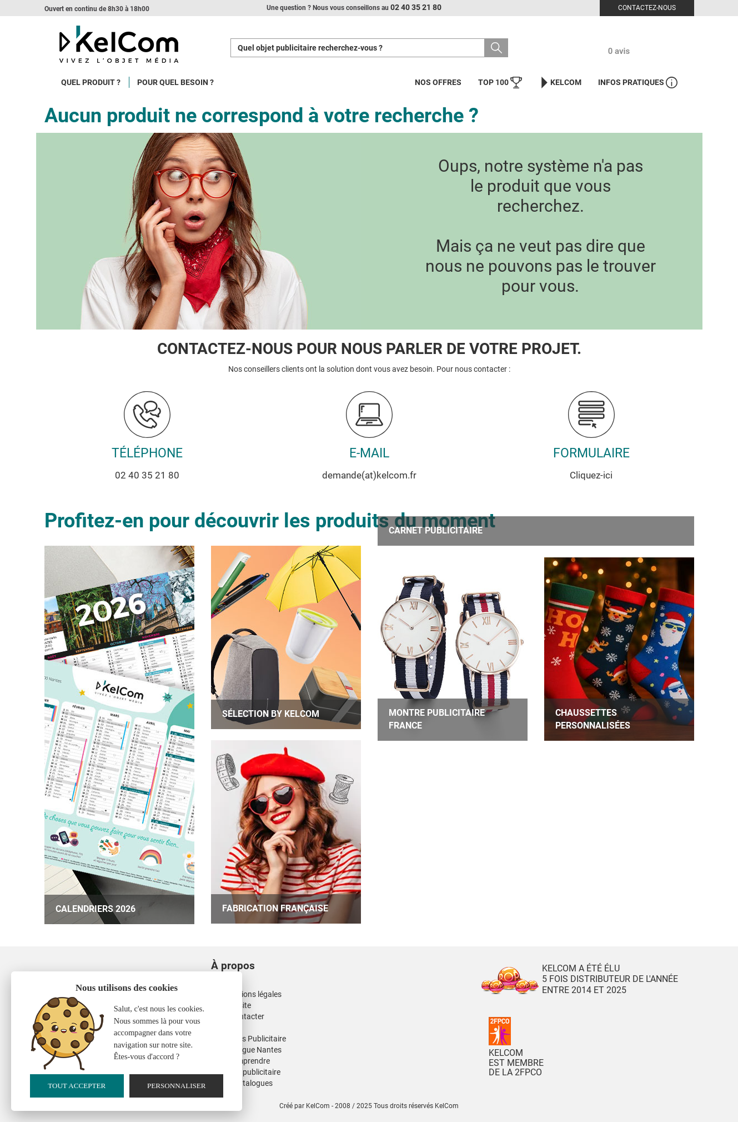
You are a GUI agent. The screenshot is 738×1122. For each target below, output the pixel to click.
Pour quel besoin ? (175, 82)
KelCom (560, 82)
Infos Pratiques (637, 82)
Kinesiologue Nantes (246, 1049)
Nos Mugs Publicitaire (248, 1038)
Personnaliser (176, 1085)
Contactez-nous (647, 8)
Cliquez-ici (591, 475)
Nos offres (438, 82)
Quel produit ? (91, 82)
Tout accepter (77, 1085)
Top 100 (500, 82)
